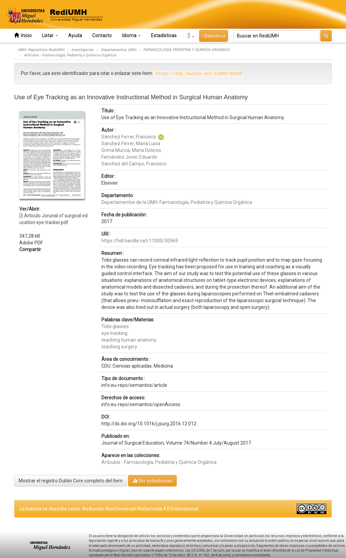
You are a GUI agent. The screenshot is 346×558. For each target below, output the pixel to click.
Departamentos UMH (118, 50)
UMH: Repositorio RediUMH (41, 50)
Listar (50, 35)
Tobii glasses (115, 326)
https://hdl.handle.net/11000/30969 (139, 240)
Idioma (131, 35)
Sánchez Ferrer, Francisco (128, 136)
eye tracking (114, 333)
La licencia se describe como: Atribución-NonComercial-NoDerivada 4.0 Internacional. (109, 508)
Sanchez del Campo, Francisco (134, 163)
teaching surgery (119, 346)
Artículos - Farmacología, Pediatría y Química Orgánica (70, 55)
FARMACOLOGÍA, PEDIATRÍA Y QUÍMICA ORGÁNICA (186, 50)
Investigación (82, 50)
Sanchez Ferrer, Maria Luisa (130, 143)
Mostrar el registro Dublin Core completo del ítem (71, 480)
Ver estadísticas (152, 480)
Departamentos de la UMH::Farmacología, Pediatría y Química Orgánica (176, 202)
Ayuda (75, 35)
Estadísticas (164, 35)
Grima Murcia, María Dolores (131, 150)
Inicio (23, 35)
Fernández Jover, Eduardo (129, 157)
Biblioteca (213, 35)
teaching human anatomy (128, 340)
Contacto (102, 35)
